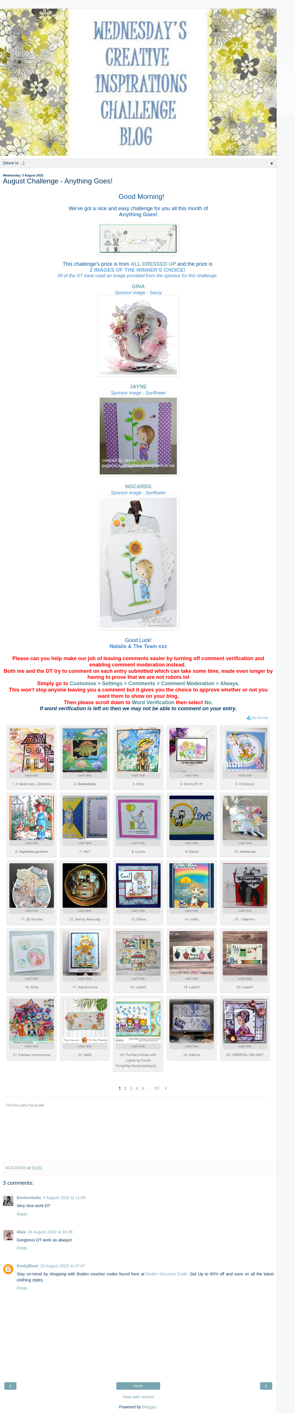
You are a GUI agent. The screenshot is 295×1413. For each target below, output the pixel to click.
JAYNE (138, 387)
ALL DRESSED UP (153, 264)
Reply (22, 1214)
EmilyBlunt (27, 1266)
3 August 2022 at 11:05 (64, 1197)
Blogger (149, 1407)
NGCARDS (138, 486)
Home (138, 1386)
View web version (138, 1397)
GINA (138, 286)
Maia (21, 1232)
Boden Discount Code (166, 1274)
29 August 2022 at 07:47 (62, 1266)
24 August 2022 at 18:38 (50, 1232)
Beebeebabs (29, 1197)
